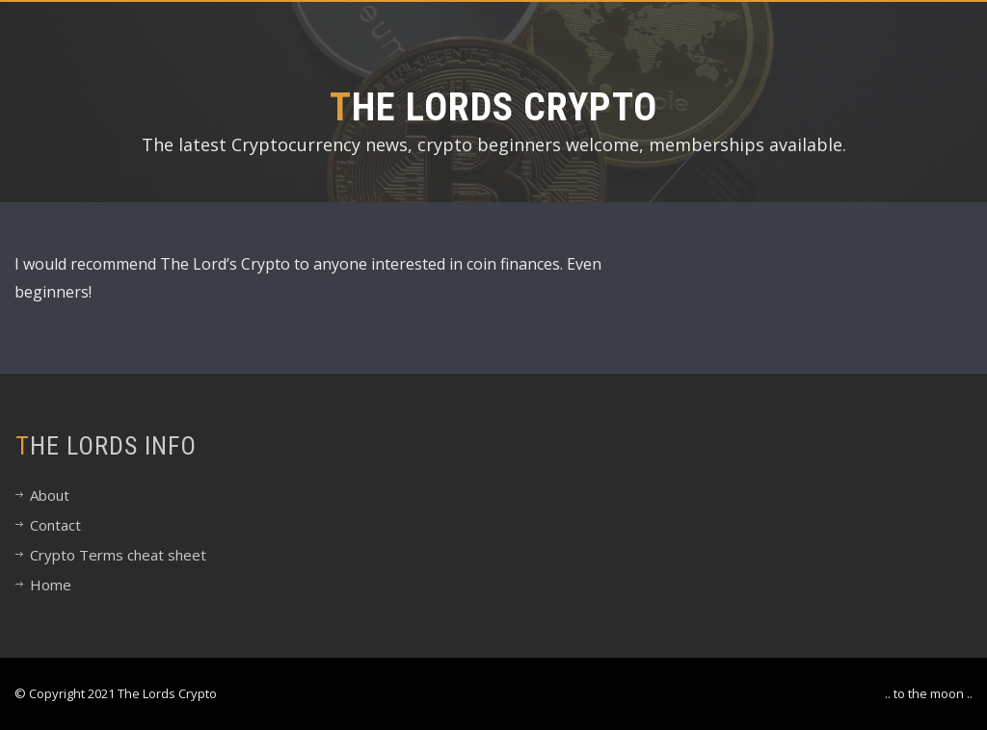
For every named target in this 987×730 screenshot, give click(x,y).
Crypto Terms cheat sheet (118, 554)
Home (50, 584)
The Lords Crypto (493, 107)
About (49, 495)
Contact (55, 524)
